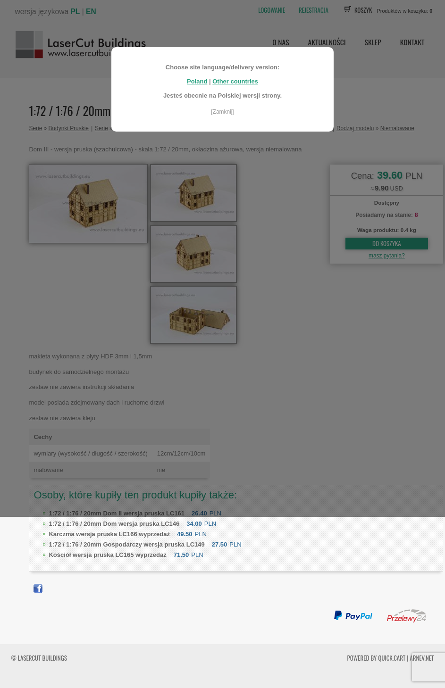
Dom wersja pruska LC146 (114, 523)
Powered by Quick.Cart (376, 658)
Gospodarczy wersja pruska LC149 (126, 544)
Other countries (235, 81)
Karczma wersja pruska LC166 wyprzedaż (109, 534)
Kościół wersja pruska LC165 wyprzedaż (107, 554)
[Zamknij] (222, 111)
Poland (197, 81)
